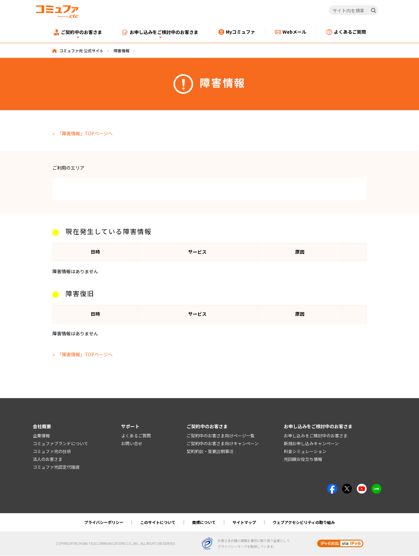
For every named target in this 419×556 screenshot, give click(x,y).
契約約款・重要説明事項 (210, 451)
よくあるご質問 (136, 436)
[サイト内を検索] (353, 10)
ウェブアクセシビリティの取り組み (304, 522)
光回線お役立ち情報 (303, 459)
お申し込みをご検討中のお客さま (316, 436)
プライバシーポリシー (103, 522)
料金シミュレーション (305, 451)
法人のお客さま (48, 459)
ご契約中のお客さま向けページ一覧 (221, 436)
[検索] (373, 10)
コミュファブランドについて (60, 444)
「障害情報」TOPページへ (85, 133)
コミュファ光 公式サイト (81, 50)
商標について (204, 522)
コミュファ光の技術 (52, 451)
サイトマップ (244, 522)
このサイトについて (157, 522)
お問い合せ (131, 444)
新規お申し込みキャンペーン (311, 444)
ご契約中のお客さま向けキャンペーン (223, 444)
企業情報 (41, 436)
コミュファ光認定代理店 (56, 467)
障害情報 (121, 50)
